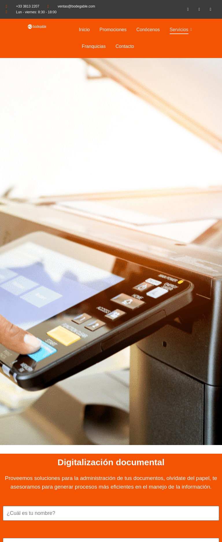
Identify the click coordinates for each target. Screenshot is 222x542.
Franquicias (94, 46)
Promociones (112, 29)
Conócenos (148, 29)
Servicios (180, 29)
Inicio (84, 29)
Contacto (125, 46)
